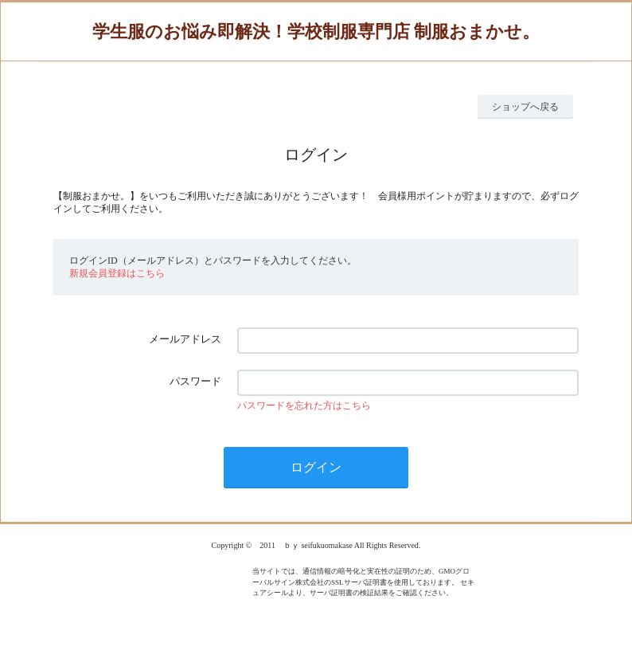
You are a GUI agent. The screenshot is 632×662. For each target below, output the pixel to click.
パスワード (195, 381)
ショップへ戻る (525, 106)
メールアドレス (185, 339)
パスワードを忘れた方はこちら (304, 405)
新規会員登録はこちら (117, 273)
